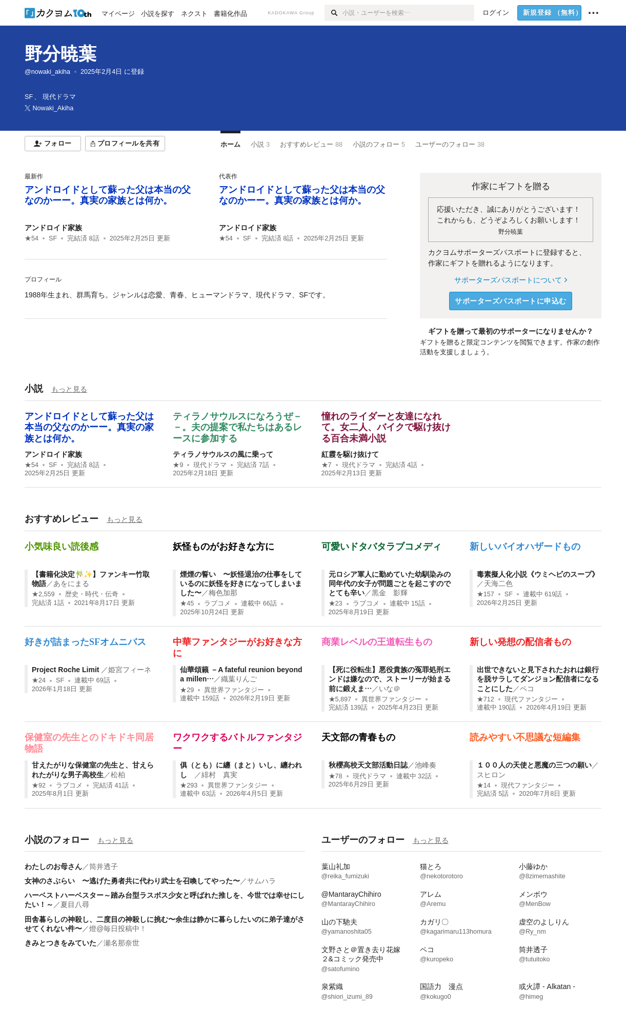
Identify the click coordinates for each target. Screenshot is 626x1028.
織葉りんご (239, 679)
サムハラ (261, 881)
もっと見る (69, 389)
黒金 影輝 (390, 593)
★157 (485, 594)
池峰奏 (425, 765)
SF (53, 238)
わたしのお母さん (53, 866)
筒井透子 (103, 866)
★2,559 (43, 594)
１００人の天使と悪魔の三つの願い (534, 765)
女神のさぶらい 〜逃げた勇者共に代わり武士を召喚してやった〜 (132, 881)
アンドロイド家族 (53, 228)
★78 (335, 776)
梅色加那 (223, 593)
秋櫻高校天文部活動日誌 (368, 765)
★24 (39, 680)
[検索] (333, 13)
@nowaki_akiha (47, 71)
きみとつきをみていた (60, 943)
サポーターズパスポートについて (510, 280)
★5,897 (340, 699)
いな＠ (389, 688)
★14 (484, 785)
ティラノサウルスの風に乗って (223, 454)
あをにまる (71, 583)
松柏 (118, 775)
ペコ (527, 688)
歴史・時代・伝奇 (91, 594)
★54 (31, 238)
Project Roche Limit (66, 670)
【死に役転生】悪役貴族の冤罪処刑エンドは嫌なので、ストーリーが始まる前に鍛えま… (390, 679)
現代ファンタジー (531, 699)
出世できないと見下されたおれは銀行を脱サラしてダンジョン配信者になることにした (538, 679)
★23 (335, 603)
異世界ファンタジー (234, 690)
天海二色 (498, 583)
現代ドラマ (210, 465)
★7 (326, 465)
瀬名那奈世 (121, 943)
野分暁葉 (60, 54)
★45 (187, 603)
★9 (178, 465)
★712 (485, 699)
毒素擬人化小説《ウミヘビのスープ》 (538, 574)
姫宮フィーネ (129, 670)
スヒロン (491, 775)
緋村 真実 (219, 775)
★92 (39, 785)
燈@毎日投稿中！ (118, 928)
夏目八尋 (74, 904)
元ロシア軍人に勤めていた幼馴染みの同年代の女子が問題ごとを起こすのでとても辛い (390, 583)
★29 (187, 690)
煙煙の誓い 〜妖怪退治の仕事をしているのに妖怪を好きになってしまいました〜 (241, 583)
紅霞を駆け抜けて (350, 454)
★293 (188, 785)
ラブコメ (217, 603)
